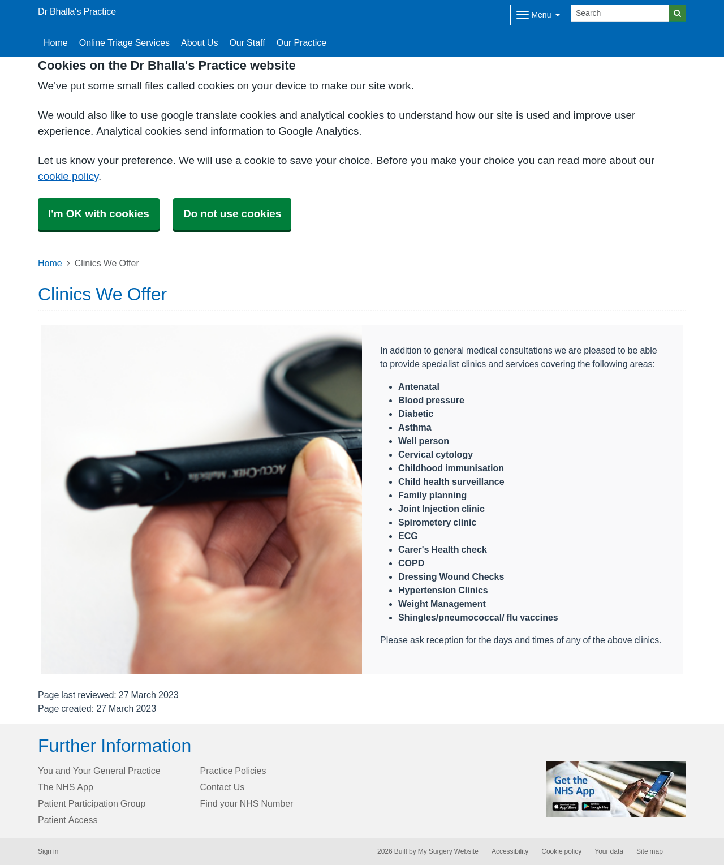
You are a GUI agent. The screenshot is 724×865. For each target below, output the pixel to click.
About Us (199, 42)
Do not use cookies (232, 213)
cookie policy (68, 176)
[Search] (620, 13)
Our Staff (247, 42)
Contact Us (222, 786)
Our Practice (301, 42)
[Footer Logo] (616, 789)
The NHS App (65, 786)
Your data (608, 851)
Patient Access (67, 819)
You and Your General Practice (99, 770)
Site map (649, 851)
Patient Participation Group (91, 803)
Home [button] (56, 42)
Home (50, 263)
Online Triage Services (124, 42)
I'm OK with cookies (98, 213)
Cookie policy (561, 851)
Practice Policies (233, 770)
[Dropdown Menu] (538, 15)
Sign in (48, 851)
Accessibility (510, 851)
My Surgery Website (448, 851)
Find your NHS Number (247, 803)
